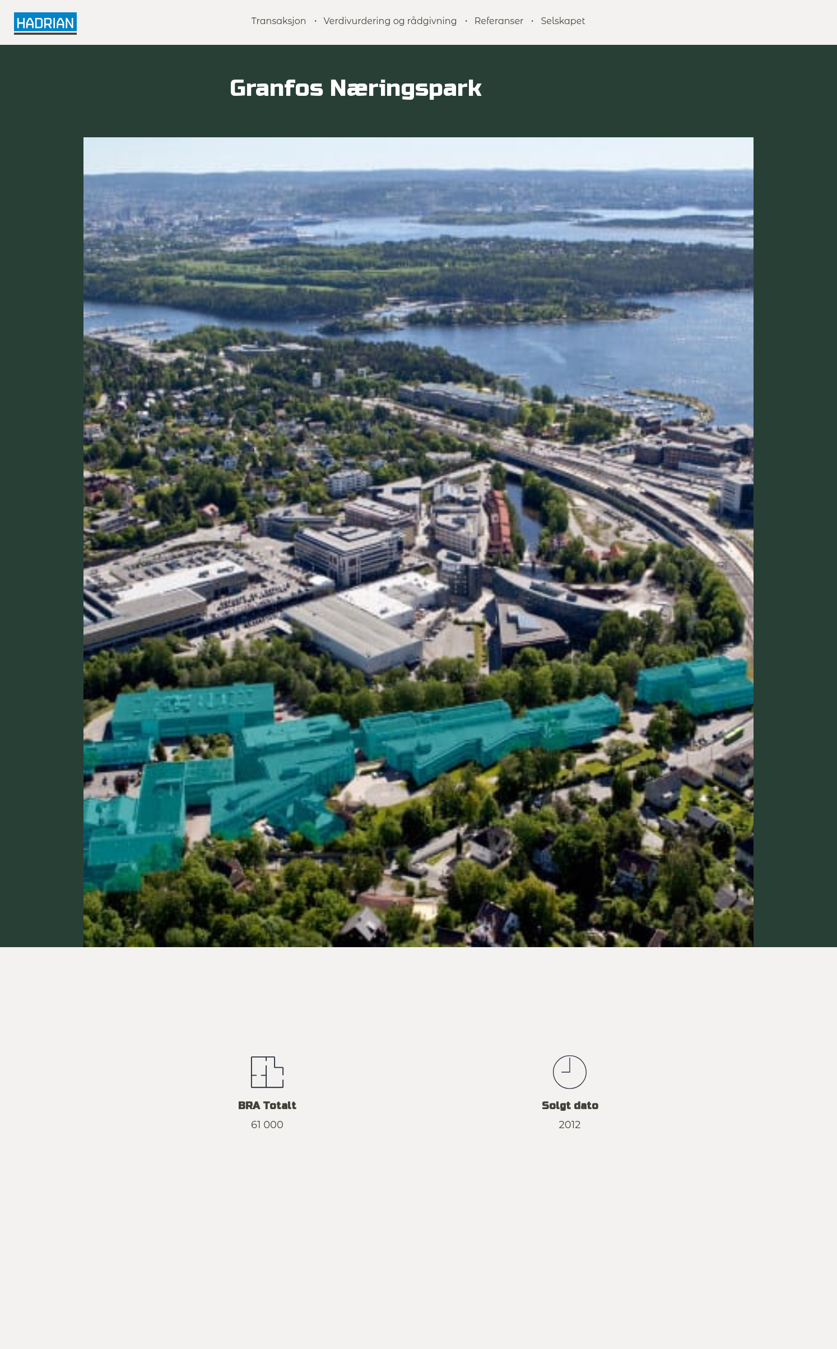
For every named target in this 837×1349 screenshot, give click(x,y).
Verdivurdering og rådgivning (390, 21)
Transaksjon (278, 21)
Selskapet (563, 21)
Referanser (499, 21)
